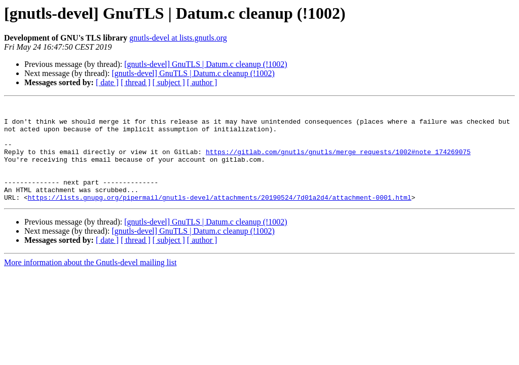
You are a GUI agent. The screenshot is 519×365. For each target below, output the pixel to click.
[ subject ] (169, 82)
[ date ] (107, 82)
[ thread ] (136, 82)
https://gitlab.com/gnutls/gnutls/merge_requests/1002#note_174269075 (338, 162)
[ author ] (202, 82)
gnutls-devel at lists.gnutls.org (178, 37)
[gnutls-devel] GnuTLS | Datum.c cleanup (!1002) (205, 64)
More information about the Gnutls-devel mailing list (90, 282)
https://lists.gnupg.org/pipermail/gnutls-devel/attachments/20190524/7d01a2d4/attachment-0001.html (220, 217)
